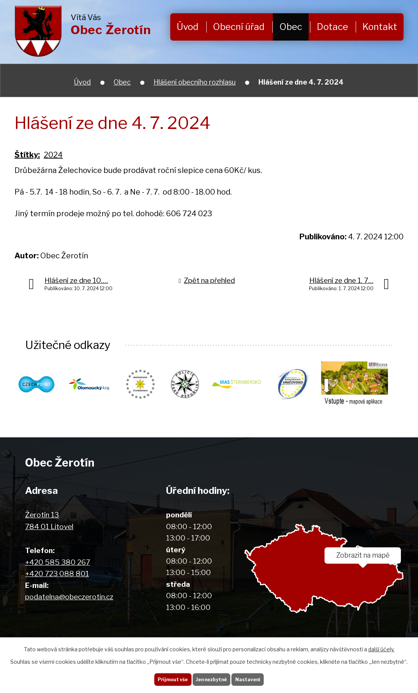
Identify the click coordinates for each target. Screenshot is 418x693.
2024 (53, 154)
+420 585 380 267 (57, 562)
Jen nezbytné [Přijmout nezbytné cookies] (212, 677)
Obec (290, 26)
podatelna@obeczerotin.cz (69, 596)
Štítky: (27, 154)
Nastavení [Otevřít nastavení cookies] (257, 677)
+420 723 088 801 (57, 573)
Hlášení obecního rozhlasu (195, 82)
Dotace (332, 26)
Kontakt (380, 26)
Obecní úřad (238, 26)
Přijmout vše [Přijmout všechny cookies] (163, 677)
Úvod (187, 26)
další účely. (381, 646)
